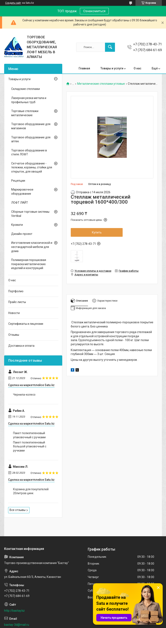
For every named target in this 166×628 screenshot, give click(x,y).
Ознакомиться (94, 11)
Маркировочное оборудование (22, 191)
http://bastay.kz (14, 610)
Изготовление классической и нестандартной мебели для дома (31, 246)
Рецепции (18, 180)
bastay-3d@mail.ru (16, 624)
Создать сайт (13, 2)
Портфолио (15, 291)
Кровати (17, 224)
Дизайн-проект (21, 234)
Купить (97, 232)
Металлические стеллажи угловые (101, 83)
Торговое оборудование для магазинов (30, 126)
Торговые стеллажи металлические (24, 113)
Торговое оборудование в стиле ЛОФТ (29, 152)
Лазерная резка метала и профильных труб (28, 100)
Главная (84, 68)
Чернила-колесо (24, 394)
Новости (14, 313)
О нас (137, 68)
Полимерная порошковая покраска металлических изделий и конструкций (28, 264)
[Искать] (110, 47)
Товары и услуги (111, 68)
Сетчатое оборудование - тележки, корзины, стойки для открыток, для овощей (31, 167)
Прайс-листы (17, 302)
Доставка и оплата (21, 345)
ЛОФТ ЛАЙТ (19, 202)
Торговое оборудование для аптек (30, 139)
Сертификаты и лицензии (25, 323)
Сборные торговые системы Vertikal (30, 213)
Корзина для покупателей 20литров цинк (31, 491)
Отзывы (13, 334)
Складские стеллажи (25, 89)
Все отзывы (18, 510)
